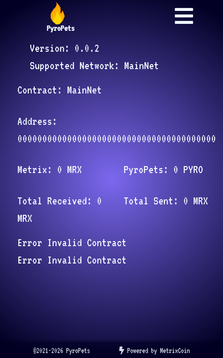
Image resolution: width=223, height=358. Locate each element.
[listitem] (61, 351)
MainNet (141, 65)
